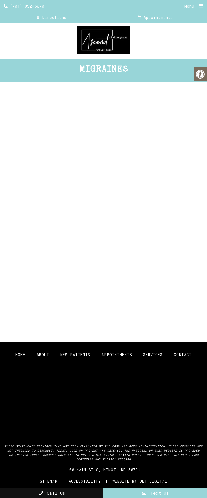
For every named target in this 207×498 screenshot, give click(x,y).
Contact (183, 354)
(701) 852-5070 (24, 6)
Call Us (52, 493)
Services (153, 354)
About (43, 354)
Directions (52, 17)
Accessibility (85, 481)
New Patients (75, 354)
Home (20, 354)
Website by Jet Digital (139, 481)
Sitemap (48, 481)
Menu (189, 6)
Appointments (155, 17)
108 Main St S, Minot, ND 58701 (103, 469)
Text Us (155, 493)
